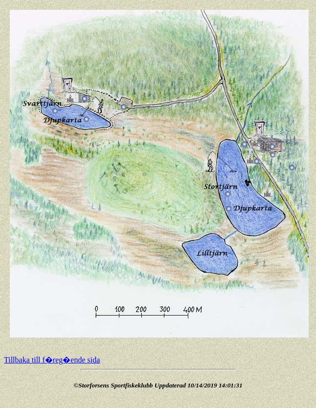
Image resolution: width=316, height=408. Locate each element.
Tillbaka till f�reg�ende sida (52, 360)
